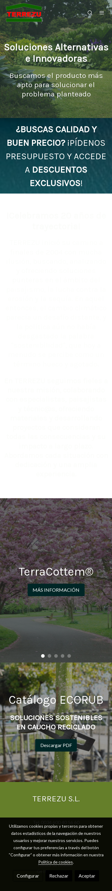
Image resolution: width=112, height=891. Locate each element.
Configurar (28, 875)
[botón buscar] (90, 12)
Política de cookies (55, 861)
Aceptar (87, 875)
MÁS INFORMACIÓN (56, 590)
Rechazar (58, 875)
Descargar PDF (56, 745)
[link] (24, 12)
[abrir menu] (101, 12)
